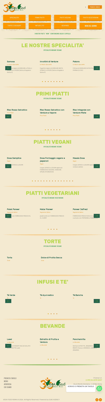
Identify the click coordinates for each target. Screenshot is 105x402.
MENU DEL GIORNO (91, 26)
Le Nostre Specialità (13, 64)
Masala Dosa (79, 158)
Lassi (9, 339)
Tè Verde (11, 295)
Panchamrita (79, 339)
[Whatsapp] (99, 388)
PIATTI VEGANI (65, 18)
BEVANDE (65, 26)
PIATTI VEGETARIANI (90, 18)
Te (7, 298)
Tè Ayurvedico (47, 295)
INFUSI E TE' (39, 26)
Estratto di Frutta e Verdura (49, 340)
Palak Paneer (13, 209)
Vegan (9, 161)
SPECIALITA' (14, 18)
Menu (6, 381)
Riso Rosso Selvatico (17, 110)
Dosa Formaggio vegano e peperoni (52, 159)
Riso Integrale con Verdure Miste (81, 111)
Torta (9, 257)
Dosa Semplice (14, 158)
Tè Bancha (78, 295)
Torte (8, 260)
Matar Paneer (46, 209)
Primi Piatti (10, 112)
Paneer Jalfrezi (80, 209)
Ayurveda (7, 384)
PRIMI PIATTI (39, 18)
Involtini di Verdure (49, 61)
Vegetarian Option (12, 212)
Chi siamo (7, 387)
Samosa (11, 61)
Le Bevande (10, 342)
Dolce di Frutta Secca (51, 257)
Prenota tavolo (10, 378)
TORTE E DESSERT (14, 26)
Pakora (76, 61)
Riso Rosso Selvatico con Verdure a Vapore (52, 111)
